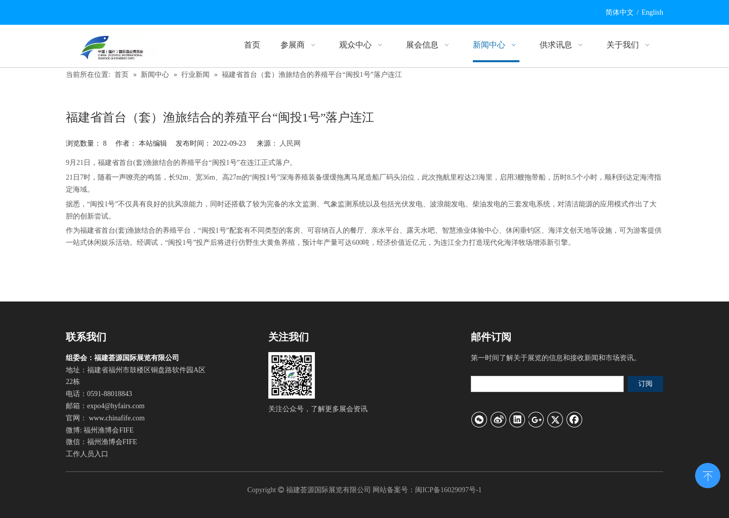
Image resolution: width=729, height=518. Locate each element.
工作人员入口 (87, 454)
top (708, 474)
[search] (547, 384)
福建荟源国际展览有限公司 (328, 490)
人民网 (290, 143)
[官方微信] (291, 375)
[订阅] (645, 384)
